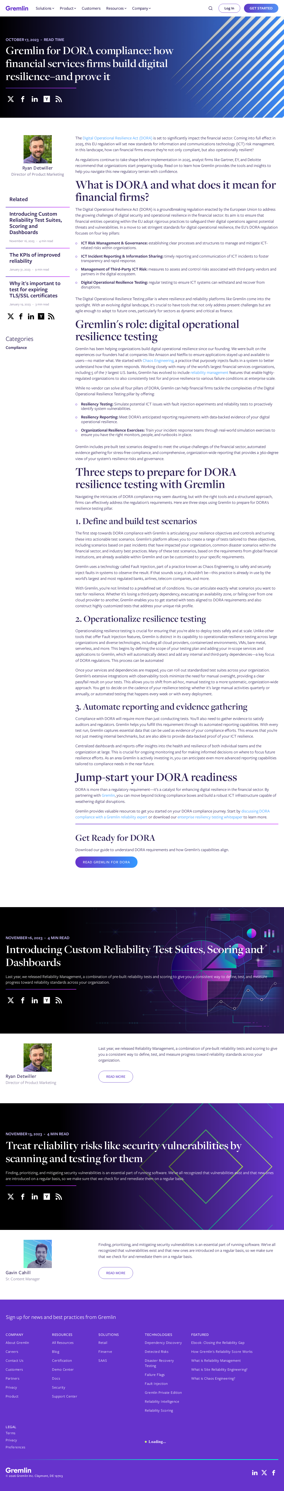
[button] (45, 8)
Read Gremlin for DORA (106, 862)
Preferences (15, 1447)
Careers (12, 1351)
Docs (56, 1378)
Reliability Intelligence (162, 1401)
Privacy (11, 1387)
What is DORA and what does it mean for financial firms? (175, 190)
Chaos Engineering (158, 360)
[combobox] (210, 8)
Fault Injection (156, 1383)
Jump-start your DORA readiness (156, 776)
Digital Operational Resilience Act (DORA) (117, 138)
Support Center (64, 1396)
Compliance (16, 347)
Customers (91, 8)
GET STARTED (261, 8)
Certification (62, 1360)
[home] (17, 8)
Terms (11, 1433)
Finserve (105, 1351)
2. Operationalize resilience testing (140, 618)
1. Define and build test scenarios (136, 521)
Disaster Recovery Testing (159, 1363)
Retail (102, 1342)
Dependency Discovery (163, 1342)
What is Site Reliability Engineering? (219, 1369)
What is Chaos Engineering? (213, 1378)
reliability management (209, 372)
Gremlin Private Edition (163, 1392)
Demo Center (63, 1369)
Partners (12, 1378)
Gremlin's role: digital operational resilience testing (157, 330)
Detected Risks (156, 1351)
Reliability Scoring (159, 1410)
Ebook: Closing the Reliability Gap (217, 1342)
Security (58, 1387)
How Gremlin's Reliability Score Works (222, 1351)
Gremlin (108, 795)
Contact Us (14, 1360)
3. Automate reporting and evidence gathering (161, 706)
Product (12, 1396)
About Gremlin (17, 1342)
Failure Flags (155, 1374)
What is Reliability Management (216, 1360)
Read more (115, 1076)
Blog (55, 1351)
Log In (229, 8)
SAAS (102, 1360)
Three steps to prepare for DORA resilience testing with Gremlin (156, 478)
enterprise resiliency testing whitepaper (210, 817)
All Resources (63, 1342)
